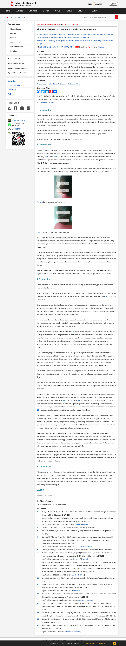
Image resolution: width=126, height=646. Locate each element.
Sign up (53, 643)
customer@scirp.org (19, 120)
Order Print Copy (14, 85)
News (57, 11)
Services (82, 11)
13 (79, 400)
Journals (33, 11)
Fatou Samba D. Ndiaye (96, 34)
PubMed (85, 524)
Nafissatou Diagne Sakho (58, 34)
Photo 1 (47, 157)
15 (75, 422)
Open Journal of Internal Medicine (48, 24)
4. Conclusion (44, 466)
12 (64, 400)
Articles (19, 11)
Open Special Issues (16, 64)
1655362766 (16, 129)
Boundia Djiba (45, 37)
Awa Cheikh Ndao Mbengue (77, 34)
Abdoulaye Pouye (82, 37)
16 (81, 446)
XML (72, 47)
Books (46, 11)
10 (42, 386)
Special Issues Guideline (17, 73)
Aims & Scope (15, 29)
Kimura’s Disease (59, 84)
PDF (61, 47)
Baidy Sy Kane (56, 37)
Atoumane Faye (42, 34)
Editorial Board (15, 42)
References (41, 509)
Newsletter (12, 81)
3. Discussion (44, 279)
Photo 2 (56, 157)
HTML (66, 47)
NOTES (40, 490)
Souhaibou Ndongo (68, 37)
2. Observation (44, 145)
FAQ (9, 94)
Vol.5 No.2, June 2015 (70, 24)
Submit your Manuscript (70, 643)
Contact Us (12, 89)
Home (7, 11)
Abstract (40, 51)
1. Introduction (44, 110)
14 (38, 410)
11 (71, 382)
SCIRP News (89, 643)
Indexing (13, 51)
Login (113, 4)
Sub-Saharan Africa (73, 84)
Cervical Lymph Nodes (44, 84)
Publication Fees (16, 47)
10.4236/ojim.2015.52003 (49, 47)
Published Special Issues (17, 68)
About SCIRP (104, 643)
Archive (13, 38)
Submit (95, 11)
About (69, 11)
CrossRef (77, 524)
